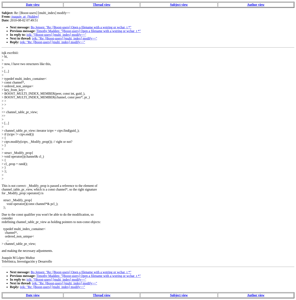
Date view (33, 4)
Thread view (101, 4)
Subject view (179, 4)
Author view (256, 4)
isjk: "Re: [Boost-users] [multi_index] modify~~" (64, 38)
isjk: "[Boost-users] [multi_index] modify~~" (56, 34)
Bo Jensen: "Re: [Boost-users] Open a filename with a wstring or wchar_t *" (81, 27)
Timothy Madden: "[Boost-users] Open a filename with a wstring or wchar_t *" (88, 31)
